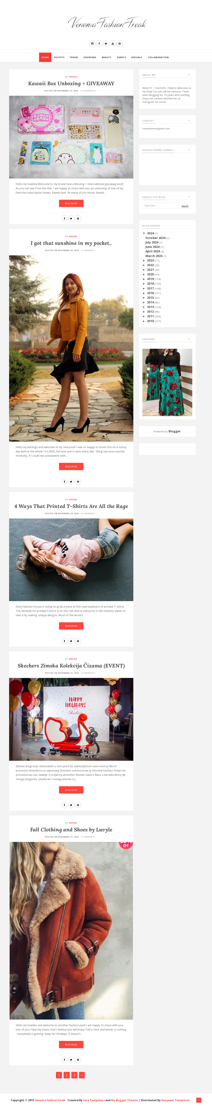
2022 (151, 265)
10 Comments (88, 90)
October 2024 (155, 238)
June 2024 (152, 247)
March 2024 (154, 256)
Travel (74, 57)
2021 (151, 270)
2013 (151, 307)
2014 (151, 302)
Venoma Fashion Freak (50, 1100)
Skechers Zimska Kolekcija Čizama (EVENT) (71, 665)
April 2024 (153, 251)
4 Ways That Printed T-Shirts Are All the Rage (71, 506)
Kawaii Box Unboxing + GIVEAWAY (71, 83)
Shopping (89, 57)
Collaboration (158, 57)
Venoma (73, 76)
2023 (151, 260)
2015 (151, 298)
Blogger (174, 431)
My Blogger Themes (124, 1100)
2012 (151, 311)
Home (45, 57)
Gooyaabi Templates (175, 1100)
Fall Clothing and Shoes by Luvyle (71, 829)
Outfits (59, 57)
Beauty (106, 57)
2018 (151, 283)
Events (121, 57)
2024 (151, 233)
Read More (71, 203)
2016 (151, 293)
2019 (151, 279)
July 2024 (152, 242)
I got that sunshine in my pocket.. (71, 243)
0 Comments (88, 250)
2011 (151, 316)
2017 (151, 288)
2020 (151, 274)
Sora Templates (94, 1100)
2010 (151, 321)
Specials (136, 57)
